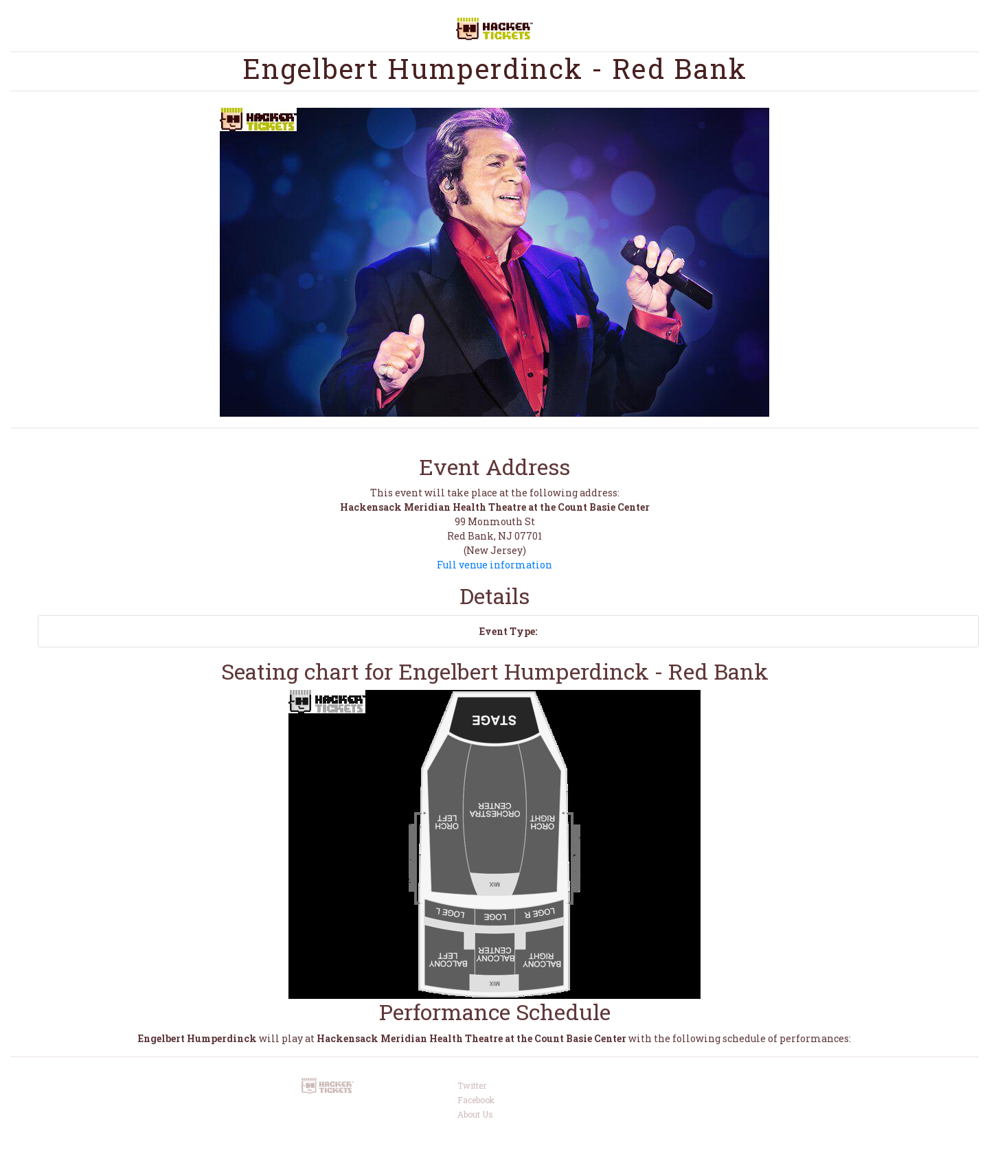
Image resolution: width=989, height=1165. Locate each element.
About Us (475, 1114)
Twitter (471, 1085)
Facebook (475, 1099)
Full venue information (494, 564)
